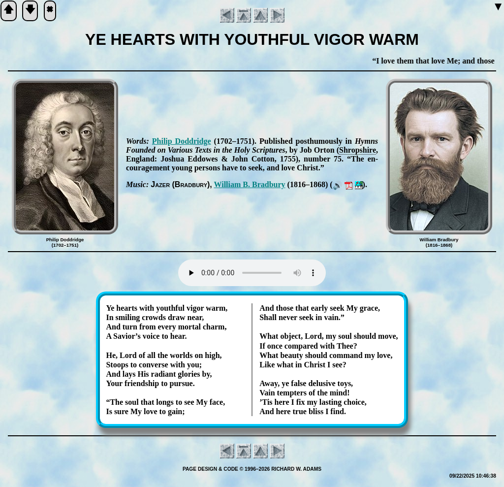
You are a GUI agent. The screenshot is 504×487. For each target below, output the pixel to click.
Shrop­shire (357, 150)
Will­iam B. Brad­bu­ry (249, 184)
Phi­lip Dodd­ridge (181, 141)
